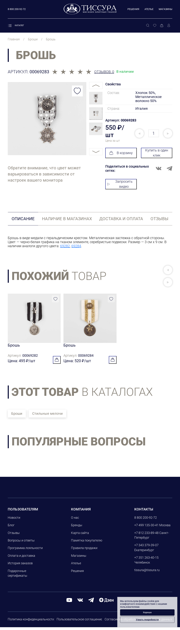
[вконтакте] (80, 602)
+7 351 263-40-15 (146, 560)
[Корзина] (161, 25)
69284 (76, 246)
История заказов (20, 566)
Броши (16, 416)
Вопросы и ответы (21, 543)
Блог (11, 528)
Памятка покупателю (86, 543)
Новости (14, 520)
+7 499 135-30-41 (146, 528)
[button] (167, 270)
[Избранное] (154, 25)
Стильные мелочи (47, 416)
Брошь (14, 346)
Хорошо (147, 612)
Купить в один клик (156, 152)
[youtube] (69, 602)
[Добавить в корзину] (57, 363)
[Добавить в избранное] (77, 91)
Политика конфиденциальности (31, 622)
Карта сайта (80, 535)
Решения (133, 9)
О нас (75, 520)
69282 (65, 246)
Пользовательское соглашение (79, 622)
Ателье (148, 9)
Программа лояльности (25, 551)
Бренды (76, 528)
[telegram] (91, 602)
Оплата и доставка (21, 558)
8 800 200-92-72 (145, 520)
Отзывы (14, 535)
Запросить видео (120, 184)
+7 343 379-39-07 (146, 548)
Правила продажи (84, 551)
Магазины (165, 9)
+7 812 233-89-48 (146, 535)
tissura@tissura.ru (147, 573)
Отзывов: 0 (104, 72)
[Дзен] (106, 602)
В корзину (121, 153)
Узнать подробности (147, 619)
